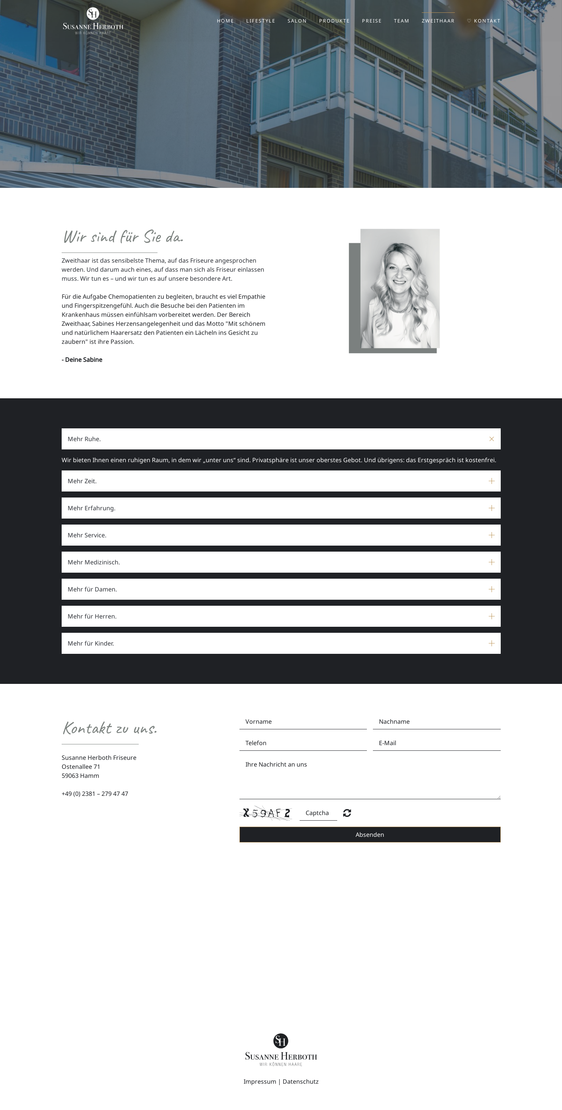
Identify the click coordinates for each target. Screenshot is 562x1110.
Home (225, 20)
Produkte (334, 20)
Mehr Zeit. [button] (82, 481)
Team (402, 20)
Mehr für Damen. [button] (92, 589)
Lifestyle (261, 20)
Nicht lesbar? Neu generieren (347, 812)
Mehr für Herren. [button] (92, 616)
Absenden (370, 834)
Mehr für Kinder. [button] (91, 643)
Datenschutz (301, 1081)
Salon (297, 20)
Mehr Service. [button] (87, 535)
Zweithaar (438, 20)
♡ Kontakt (484, 20)
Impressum (260, 1081)
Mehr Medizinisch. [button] (94, 562)
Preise (372, 20)
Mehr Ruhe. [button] (84, 439)
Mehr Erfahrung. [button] (91, 508)
